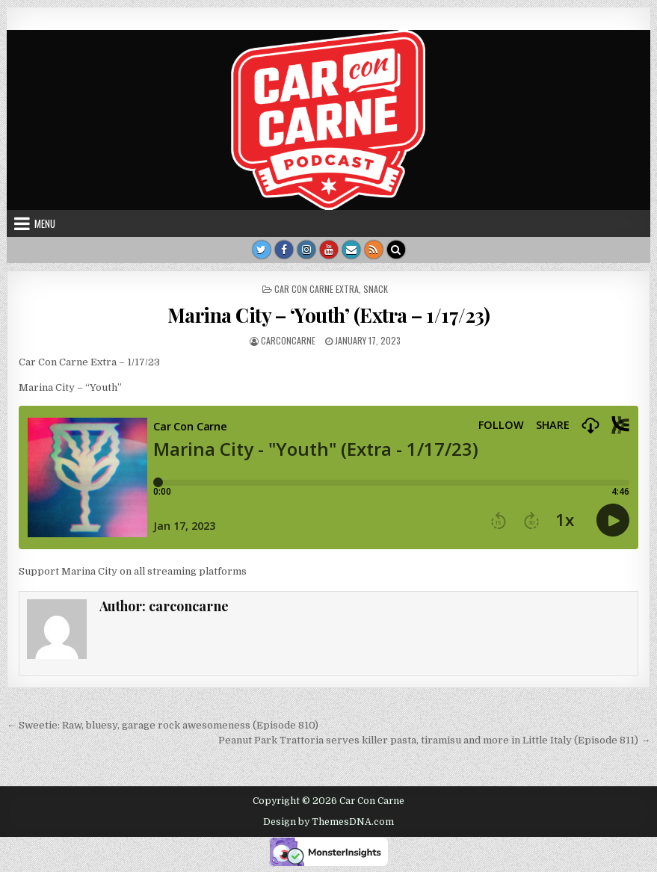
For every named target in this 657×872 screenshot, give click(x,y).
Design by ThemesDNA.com (328, 822)
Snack (375, 288)
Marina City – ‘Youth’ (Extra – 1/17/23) (328, 315)
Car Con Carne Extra (316, 288)
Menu (44, 223)
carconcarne (288, 340)
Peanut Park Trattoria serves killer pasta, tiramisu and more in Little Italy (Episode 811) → (434, 740)
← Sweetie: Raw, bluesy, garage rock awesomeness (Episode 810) (162, 725)
